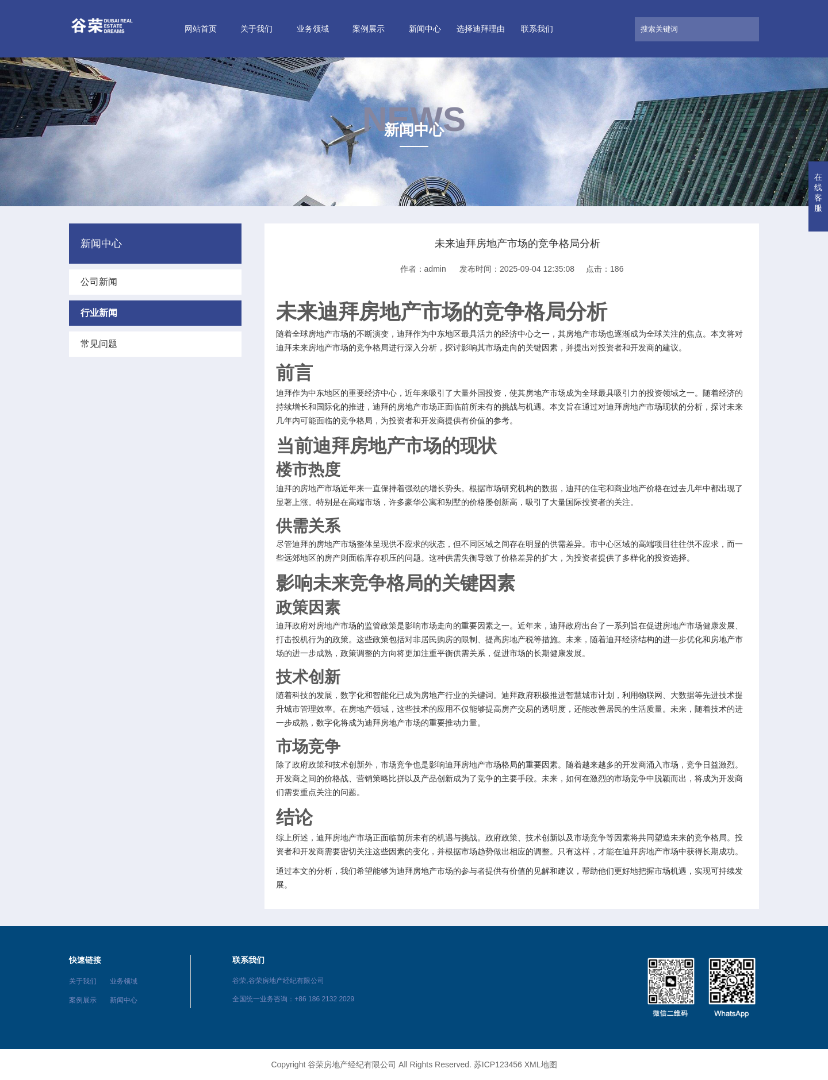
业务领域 (313, 28)
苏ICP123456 (498, 1064)
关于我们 (256, 28)
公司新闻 (98, 282)
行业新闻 (98, 313)
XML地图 (540, 1064)
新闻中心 (425, 28)
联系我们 (537, 28)
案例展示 (368, 28)
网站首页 (201, 28)
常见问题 (98, 344)
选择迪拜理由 (481, 28)
